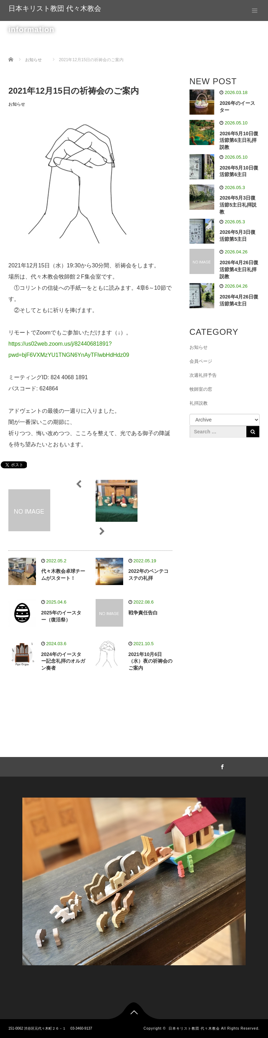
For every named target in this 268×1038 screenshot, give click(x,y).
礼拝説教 (198, 403)
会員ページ (200, 361)
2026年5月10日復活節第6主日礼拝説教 (238, 140)
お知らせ (16, 104)
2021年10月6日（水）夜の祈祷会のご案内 (150, 661)
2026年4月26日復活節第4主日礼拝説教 (238, 269)
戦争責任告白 (143, 612)
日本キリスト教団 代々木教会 (54, 8)
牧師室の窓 (200, 389)
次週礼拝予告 (203, 375)
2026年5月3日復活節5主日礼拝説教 (237, 205)
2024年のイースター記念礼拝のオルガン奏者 (63, 661)
